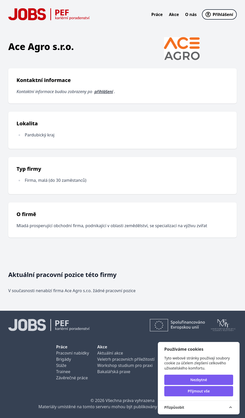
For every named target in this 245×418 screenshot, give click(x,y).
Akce (174, 14)
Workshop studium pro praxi (125, 365)
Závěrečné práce (72, 378)
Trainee (63, 371)
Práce (157, 14)
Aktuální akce (110, 353)
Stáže (61, 365)
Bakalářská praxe (113, 371)
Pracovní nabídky (72, 353)
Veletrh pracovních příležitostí (125, 359)
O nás (191, 14)
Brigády (63, 359)
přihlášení (103, 91)
